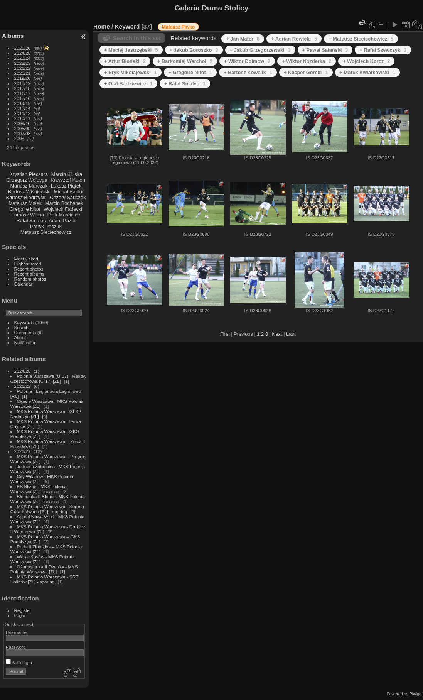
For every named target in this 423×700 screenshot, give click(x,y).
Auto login (19, 662)
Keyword (127, 26)
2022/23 (22, 63)
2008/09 (22, 128)
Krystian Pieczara (29, 174)
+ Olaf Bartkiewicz (128, 83)
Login (19, 615)
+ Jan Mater (243, 39)
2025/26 (22, 48)
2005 (19, 138)
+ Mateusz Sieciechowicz (361, 39)
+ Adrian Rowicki (294, 39)
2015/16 (22, 98)
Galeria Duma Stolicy (212, 8)
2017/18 (22, 88)
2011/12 (22, 113)
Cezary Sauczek (68, 197)
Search (21, 327)
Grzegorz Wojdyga (27, 180)
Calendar (23, 283)
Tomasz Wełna (28, 215)
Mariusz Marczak (28, 186)
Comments (25, 332)
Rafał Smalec (31, 220)
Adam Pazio (62, 220)
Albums (13, 35)
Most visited (26, 258)
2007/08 (22, 133)
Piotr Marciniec (63, 215)
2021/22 (22, 68)
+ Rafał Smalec (185, 83)
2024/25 (22, 53)
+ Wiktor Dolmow (247, 61)
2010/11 (22, 118)
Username (16, 632)
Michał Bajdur (69, 191)
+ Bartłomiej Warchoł (184, 61)
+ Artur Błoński (125, 61)
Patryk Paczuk (46, 226)
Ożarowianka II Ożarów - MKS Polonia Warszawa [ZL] (44, 569)
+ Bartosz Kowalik (248, 72)
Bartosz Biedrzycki (26, 197)
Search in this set (137, 38)
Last (290, 334)
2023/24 (22, 58)
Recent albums (29, 273)
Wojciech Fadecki (63, 209)
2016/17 (22, 93)
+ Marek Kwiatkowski (368, 72)
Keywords (24, 322)
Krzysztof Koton (68, 180)
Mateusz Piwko (178, 27)
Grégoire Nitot (25, 209)
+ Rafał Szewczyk (382, 50)
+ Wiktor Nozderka (306, 61)
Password (16, 646)
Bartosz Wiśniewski (29, 191)
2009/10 (22, 123)
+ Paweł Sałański (325, 50)
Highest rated (27, 263)
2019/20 (22, 78)
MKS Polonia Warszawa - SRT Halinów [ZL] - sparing (44, 579)
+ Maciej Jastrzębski (131, 50)
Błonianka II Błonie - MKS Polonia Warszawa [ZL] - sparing (47, 499)
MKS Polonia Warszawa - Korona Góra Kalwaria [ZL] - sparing (47, 509)
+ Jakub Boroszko (194, 50)
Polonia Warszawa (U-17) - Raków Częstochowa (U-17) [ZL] (48, 379)
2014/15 (22, 103)
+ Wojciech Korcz (366, 61)
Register (22, 610)
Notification (25, 342)
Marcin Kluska (66, 174)
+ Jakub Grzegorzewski (260, 50)
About (20, 337)
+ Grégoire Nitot (190, 72)
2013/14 (22, 108)
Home (101, 26)
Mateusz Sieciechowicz (45, 232)
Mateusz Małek (25, 203)
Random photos (30, 278)
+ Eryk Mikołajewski (130, 72)
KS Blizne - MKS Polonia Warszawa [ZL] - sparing (38, 489)
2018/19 (22, 83)
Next (277, 334)
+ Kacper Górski (306, 72)
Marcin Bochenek (64, 203)
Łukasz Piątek (66, 186)
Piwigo (415, 694)
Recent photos (29, 268)
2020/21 (22, 73)
